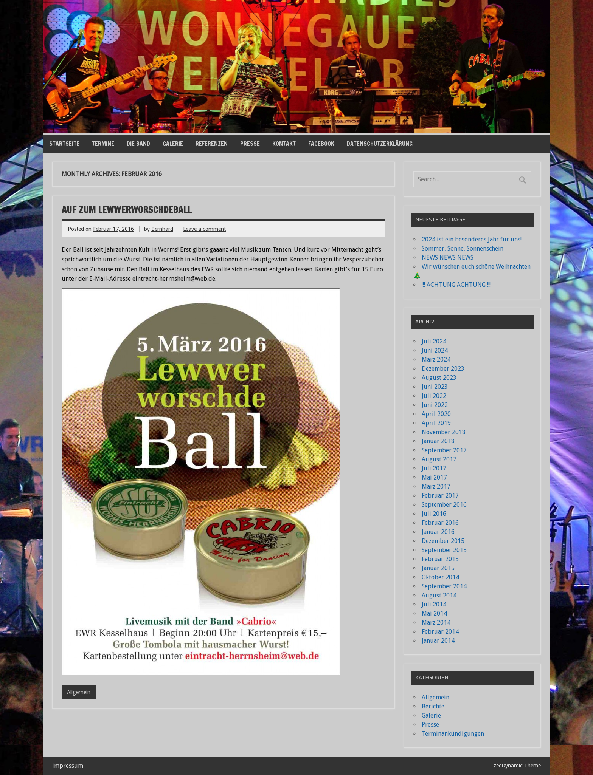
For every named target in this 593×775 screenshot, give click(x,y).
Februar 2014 (440, 631)
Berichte (433, 706)
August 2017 (439, 459)
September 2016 (444, 504)
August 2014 (439, 595)
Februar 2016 (440, 522)
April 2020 (436, 414)
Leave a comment (204, 229)
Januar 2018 (438, 441)
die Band (138, 143)
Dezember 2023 (443, 368)
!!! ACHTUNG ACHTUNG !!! (456, 284)
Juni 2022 (435, 404)
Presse (250, 143)
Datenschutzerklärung (380, 143)
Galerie (173, 143)
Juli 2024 (434, 341)
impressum (67, 765)
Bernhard (162, 229)
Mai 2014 (434, 613)
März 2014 (436, 622)
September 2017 (444, 450)
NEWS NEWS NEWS (447, 257)
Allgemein (78, 692)
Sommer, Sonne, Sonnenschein (462, 248)
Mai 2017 (434, 477)
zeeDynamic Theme (517, 766)
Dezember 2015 (443, 541)
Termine (103, 143)
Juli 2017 (434, 468)
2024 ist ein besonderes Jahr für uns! (472, 239)
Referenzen (212, 143)
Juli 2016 (434, 513)
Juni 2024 (435, 350)
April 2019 (436, 423)
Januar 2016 (438, 531)
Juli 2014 (434, 604)
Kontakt (284, 143)
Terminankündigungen (453, 733)
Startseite (64, 143)
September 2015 (444, 550)
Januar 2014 (438, 640)
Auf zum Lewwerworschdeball (126, 209)
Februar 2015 (440, 559)
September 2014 (444, 586)
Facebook (321, 143)
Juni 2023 (435, 386)
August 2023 (439, 377)
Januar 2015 (438, 568)
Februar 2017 (440, 495)
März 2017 (436, 486)
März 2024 (436, 359)
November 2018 (444, 432)
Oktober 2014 (440, 577)
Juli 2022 (434, 395)
